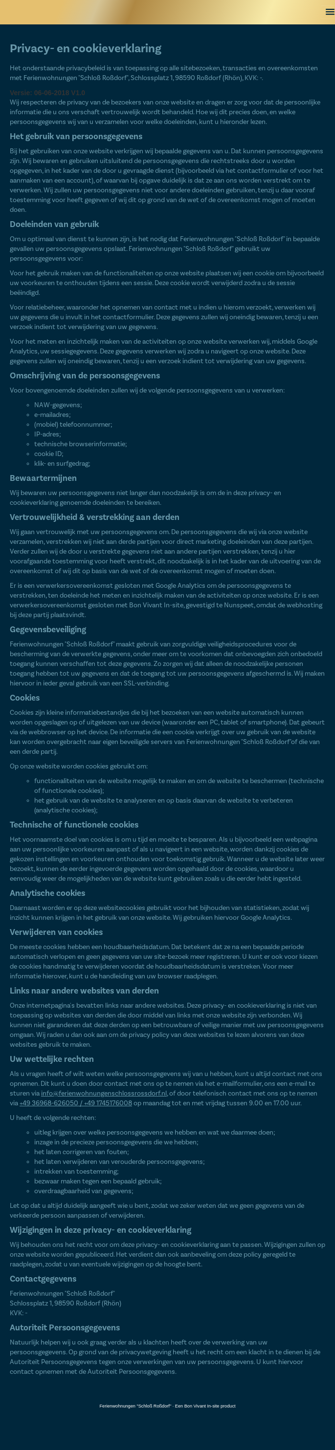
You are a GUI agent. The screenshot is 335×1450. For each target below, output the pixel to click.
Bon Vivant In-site (202, 1406)
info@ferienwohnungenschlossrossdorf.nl (104, 1093)
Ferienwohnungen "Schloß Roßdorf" (135, 1406)
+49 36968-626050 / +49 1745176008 (76, 1103)
